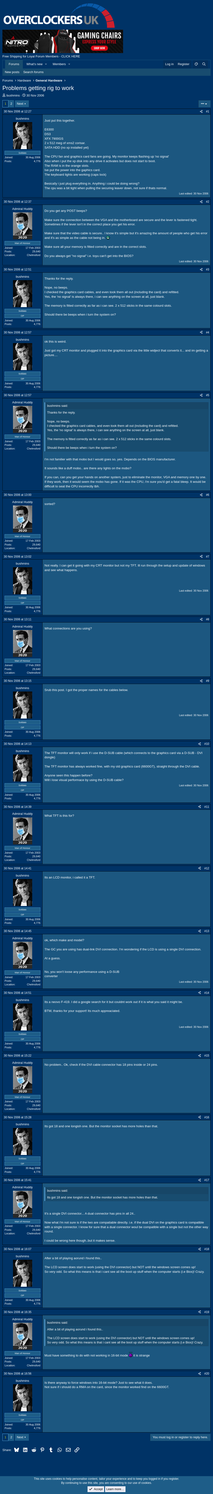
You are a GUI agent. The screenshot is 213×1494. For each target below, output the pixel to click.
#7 (207, 556)
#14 (206, 993)
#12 (206, 868)
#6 (207, 495)
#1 (207, 111)
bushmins (13, 95)
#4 (207, 332)
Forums (14, 64)
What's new (34, 64)
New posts (12, 72)
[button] (46, 64)
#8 (207, 619)
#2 (207, 201)
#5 (207, 395)
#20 (206, 1373)
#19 (206, 1312)
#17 (206, 1180)
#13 (206, 931)
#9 (207, 681)
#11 (206, 807)
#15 (206, 1055)
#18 (206, 1249)
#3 (207, 269)
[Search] (204, 64)
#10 (206, 744)
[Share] (201, 111)
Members (59, 64)
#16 (206, 1117)
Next (20, 103)
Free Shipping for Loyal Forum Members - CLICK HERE (41, 56)
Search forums (33, 72)
